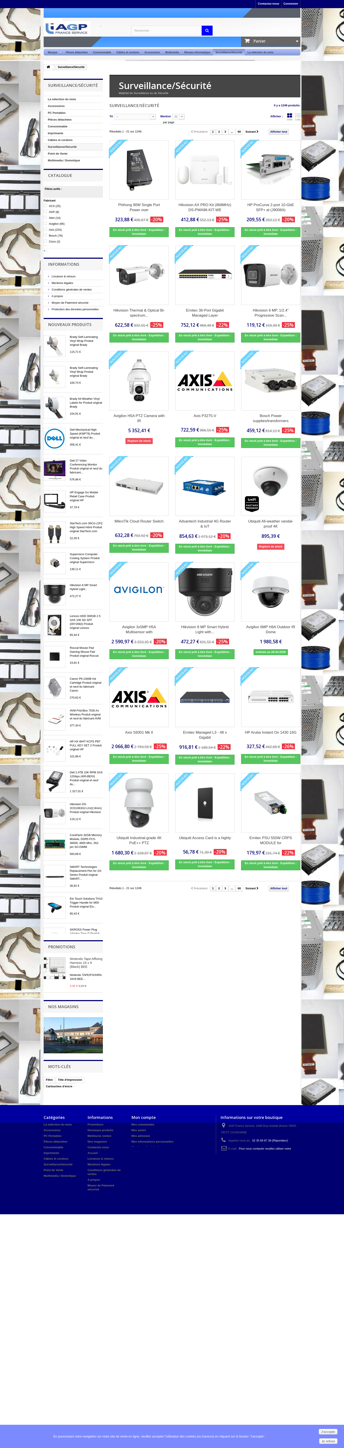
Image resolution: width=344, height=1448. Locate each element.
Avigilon (57, 239)
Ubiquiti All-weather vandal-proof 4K (270, 523)
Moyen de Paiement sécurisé (69, 332)
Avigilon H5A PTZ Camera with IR (139, 418)
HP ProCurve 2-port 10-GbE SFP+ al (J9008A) (270, 207)
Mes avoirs (138, 1345)
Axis (55, 245)
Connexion (290, 3)
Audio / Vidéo (57, 174)
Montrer (165, 116)
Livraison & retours (63, 306)
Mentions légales (62, 312)
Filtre (49, 1292)
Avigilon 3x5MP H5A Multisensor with (139, 629)
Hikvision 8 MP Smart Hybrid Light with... (205, 629)
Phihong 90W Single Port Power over (139, 207)
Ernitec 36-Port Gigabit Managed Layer (205, 312)
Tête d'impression (70, 1292)
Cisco (54, 257)
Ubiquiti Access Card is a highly (205, 838)
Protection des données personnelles (75, 339)
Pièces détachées (77, 52)
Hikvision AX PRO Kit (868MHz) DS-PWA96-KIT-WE (205, 207)
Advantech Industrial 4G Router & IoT (205, 523)
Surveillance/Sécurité (229, 52)
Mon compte (143, 1333)
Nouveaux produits (69, 362)
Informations (63, 294)
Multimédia (172, 52)
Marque (53, 52)
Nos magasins (60, 345)
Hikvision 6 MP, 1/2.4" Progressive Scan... (271, 312)
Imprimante (55, 133)
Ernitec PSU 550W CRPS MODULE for (270, 840)
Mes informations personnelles (152, 1357)
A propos (57, 326)
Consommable (102, 52)
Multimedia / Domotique (64, 160)
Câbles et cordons (127, 52)
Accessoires (152, 52)
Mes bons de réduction (147, 1362)
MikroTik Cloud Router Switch (139, 521)
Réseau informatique (197, 52)
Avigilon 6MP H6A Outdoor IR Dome (270, 629)
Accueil (93, 1368)
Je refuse (328, 1441)
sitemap (93, 1420)
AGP (54, 227)
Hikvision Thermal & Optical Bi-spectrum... (139, 312)
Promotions (61, 1140)
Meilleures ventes (99, 1351)
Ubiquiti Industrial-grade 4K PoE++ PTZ (138, 840)
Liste (297, 117)
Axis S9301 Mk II (139, 732)
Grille (289, 117)
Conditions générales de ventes (71, 319)
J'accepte (328, 1432)
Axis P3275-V (205, 416)
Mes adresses (140, 1351)
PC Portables (57, 112)
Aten (55, 233)
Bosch (56, 251)
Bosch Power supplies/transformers (271, 418)
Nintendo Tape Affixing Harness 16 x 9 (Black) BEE (86, 1157)
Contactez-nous (268, 3)
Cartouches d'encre (59, 1299)
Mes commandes (142, 1340)
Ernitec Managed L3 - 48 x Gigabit (205, 735)
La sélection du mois (260, 52)
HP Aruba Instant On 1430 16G (270, 732)
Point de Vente (58, 153)
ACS (55, 221)
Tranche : (50, 272)
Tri (111, 116)
